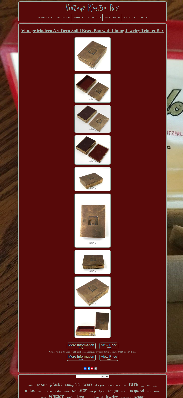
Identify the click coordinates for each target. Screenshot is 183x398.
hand (124, 386)
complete (72, 384)
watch (149, 391)
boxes (49, 391)
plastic (56, 384)
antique (113, 391)
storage (92, 391)
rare (133, 384)
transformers (113, 385)
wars (88, 384)
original (137, 390)
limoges (99, 385)
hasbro (157, 391)
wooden (42, 385)
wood (31, 385)
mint (148, 386)
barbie (58, 391)
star (83, 390)
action (124, 391)
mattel (66, 391)
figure (102, 391)
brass (142, 386)
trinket (30, 390)
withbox (155, 386)
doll (74, 391)
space (40, 391)
